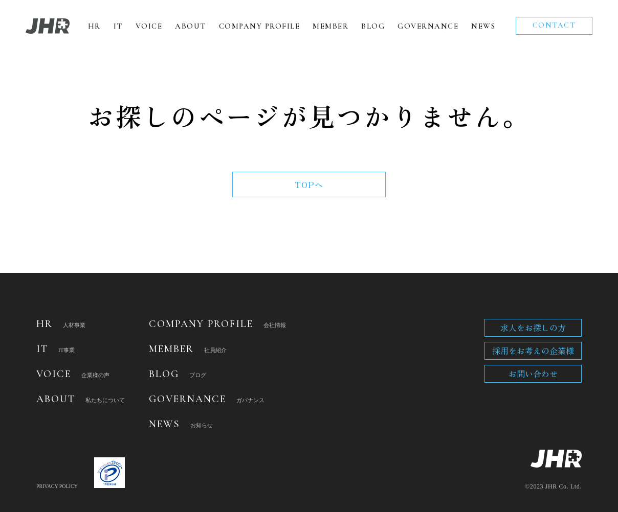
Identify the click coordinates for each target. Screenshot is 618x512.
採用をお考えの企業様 (533, 350)
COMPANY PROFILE (259, 26)
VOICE (149, 26)
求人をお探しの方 (533, 327)
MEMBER (330, 26)
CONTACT (554, 25)
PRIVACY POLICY (57, 486)
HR (94, 26)
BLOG (373, 26)
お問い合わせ (533, 373)
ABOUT (190, 26)
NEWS (483, 26)
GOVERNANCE (428, 26)
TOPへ (309, 184)
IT (118, 26)
